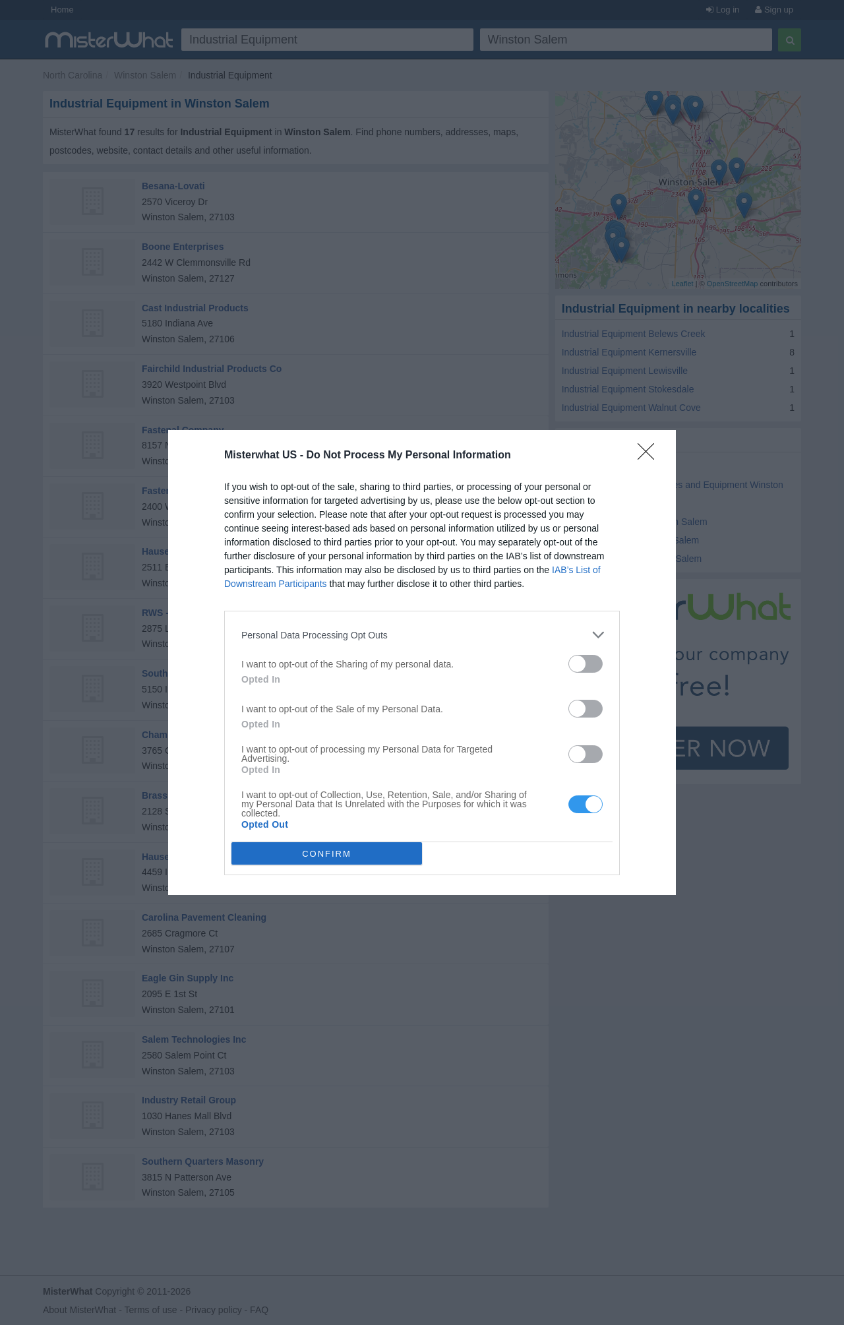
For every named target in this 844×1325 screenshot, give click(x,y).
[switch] (585, 664)
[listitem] (422, 635)
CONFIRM (326, 854)
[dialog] (422, 662)
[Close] (650, 455)
